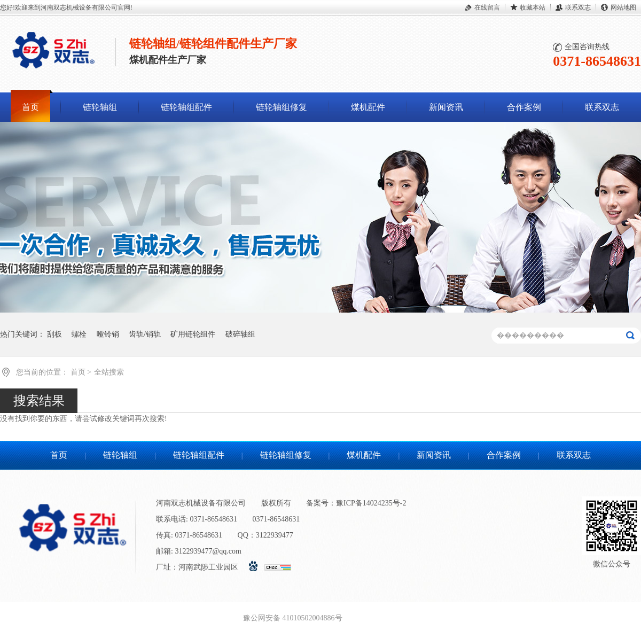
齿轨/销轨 (145, 334)
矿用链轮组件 (192, 334)
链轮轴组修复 (281, 107)
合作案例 (524, 107)
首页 (30, 107)
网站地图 (623, 7)
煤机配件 (368, 107)
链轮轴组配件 (186, 107)
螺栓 (79, 334)
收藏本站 (532, 7)
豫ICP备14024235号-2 (371, 503)
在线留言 (487, 7)
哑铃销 (108, 334)
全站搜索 (109, 372)
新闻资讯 (446, 107)
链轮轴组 (100, 107)
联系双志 (578, 7)
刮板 (54, 334)
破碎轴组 (240, 334)
